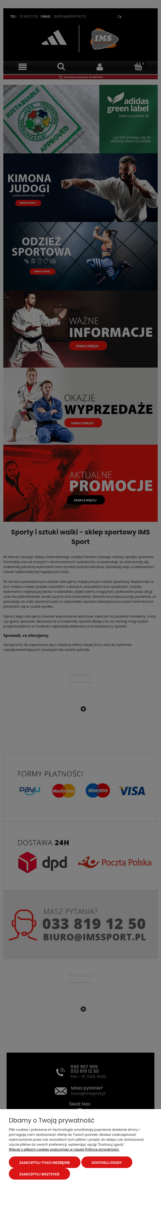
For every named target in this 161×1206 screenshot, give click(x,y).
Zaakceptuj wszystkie (39, 1174)
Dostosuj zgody (107, 1162)
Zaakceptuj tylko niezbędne (44, 1162)
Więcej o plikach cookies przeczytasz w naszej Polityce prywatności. (64, 1149)
